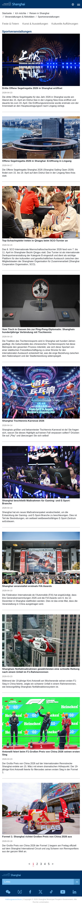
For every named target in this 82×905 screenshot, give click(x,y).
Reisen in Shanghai (39, 13)
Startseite (7, 13)
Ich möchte (20, 13)
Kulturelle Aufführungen (64, 23)
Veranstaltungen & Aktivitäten (20, 17)
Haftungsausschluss (13, 899)
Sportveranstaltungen (48, 17)
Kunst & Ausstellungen (35, 23)
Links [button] (42, 882)
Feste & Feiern (10, 23)
